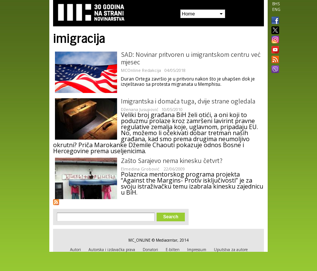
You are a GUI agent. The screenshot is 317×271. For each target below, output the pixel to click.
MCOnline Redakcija (141, 70)
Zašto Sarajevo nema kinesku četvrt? (172, 161)
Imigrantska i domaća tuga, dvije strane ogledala (188, 102)
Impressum (196, 249)
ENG (276, 9)
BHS (276, 3)
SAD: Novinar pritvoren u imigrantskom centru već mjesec (191, 59)
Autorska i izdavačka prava (111, 249)
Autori (75, 249)
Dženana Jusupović (139, 109)
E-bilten (173, 249)
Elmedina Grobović (140, 169)
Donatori (150, 249)
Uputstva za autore (231, 249)
